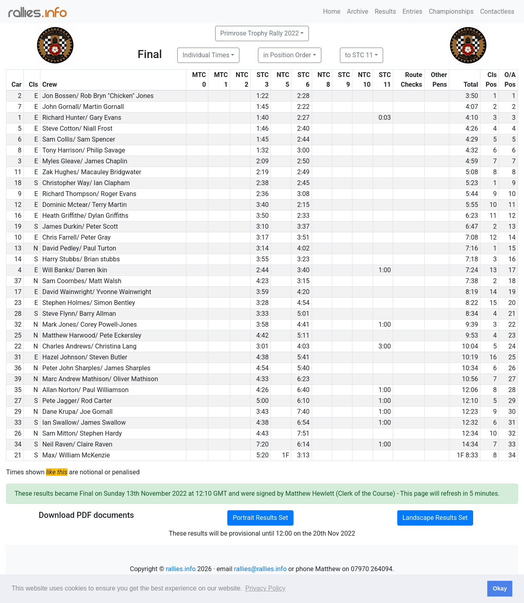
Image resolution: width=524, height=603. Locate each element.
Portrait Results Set (260, 518)
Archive (357, 11)
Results (385, 11)
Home (331, 11)
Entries (412, 11)
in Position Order (287, 55)
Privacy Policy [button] (265, 588)
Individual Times (205, 55)
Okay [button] (500, 588)
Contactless (497, 11)
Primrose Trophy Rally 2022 (259, 33)
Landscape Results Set (435, 518)
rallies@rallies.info (260, 569)
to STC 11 (359, 55)
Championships (451, 11)
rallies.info (181, 569)
